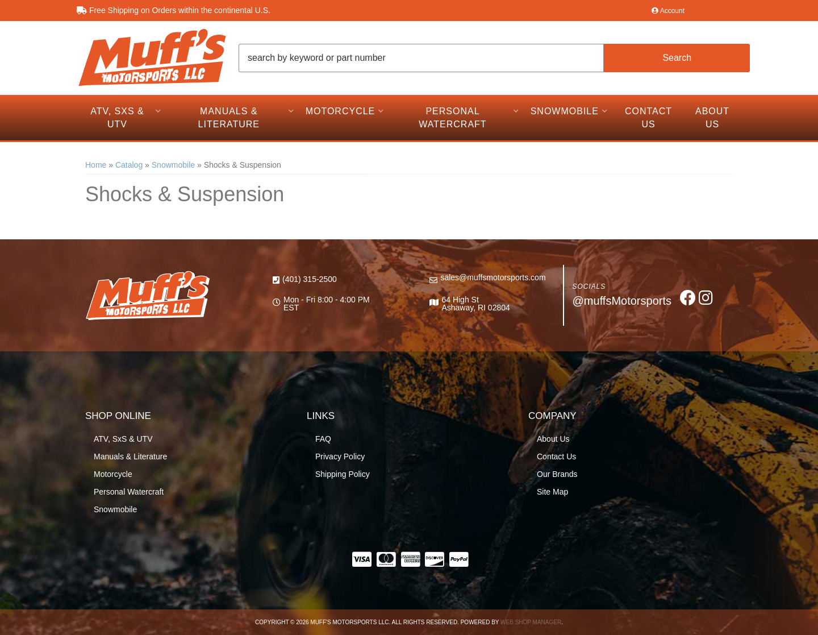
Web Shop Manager (530, 622)
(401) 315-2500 (309, 279)
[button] (494, 58)
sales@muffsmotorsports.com (492, 277)
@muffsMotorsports (622, 300)
